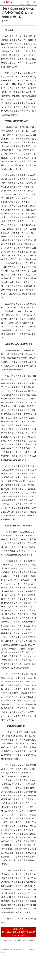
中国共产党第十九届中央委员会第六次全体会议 (18, 940)
